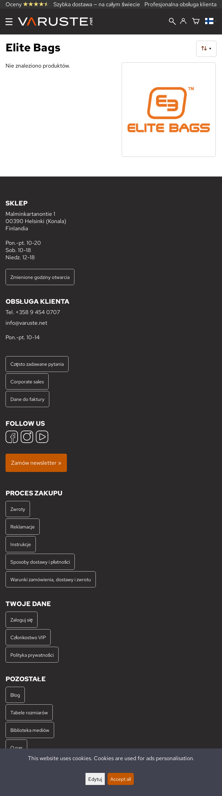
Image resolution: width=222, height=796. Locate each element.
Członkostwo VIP (28, 637)
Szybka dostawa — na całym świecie (96, 4)
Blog (15, 695)
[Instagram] (27, 438)
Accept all (120, 779)
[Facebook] (12, 438)
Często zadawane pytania (37, 364)
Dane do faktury (27, 399)
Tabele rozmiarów (29, 712)
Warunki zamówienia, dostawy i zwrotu (50, 579)
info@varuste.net (26, 322)
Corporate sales (27, 381)
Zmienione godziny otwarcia (40, 277)
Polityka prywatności (32, 655)
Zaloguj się (21, 619)
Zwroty (17, 509)
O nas (16, 747)
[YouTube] (42, 438)
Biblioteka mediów (29, 730)
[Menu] (9, 21)
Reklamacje (22, 526)
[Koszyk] (196, 21)
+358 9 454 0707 (38, 312)
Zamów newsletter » (36, 462)
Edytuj (95, 779)
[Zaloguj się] (183, 21)
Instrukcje (20, 544)
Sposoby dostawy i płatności (40, 561)
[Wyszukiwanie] (172, 22)
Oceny (27, 4)
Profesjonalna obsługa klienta (180, 4)
